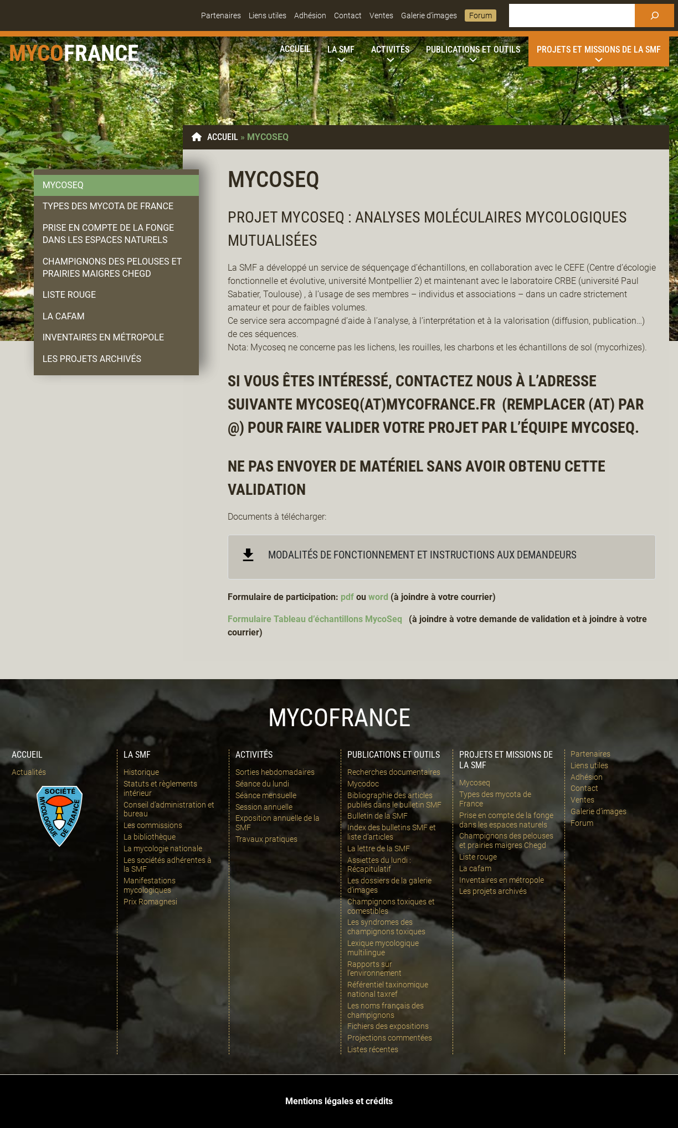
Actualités (29, 772)
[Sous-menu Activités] (390, 50)
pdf (347, 597)
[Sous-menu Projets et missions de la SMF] (599, 50)
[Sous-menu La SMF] (341, 50)
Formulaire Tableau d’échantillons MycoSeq (315, 619)
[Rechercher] (654, 15)
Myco (36, 53)
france (101, 53)
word (378, 597)
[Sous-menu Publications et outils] (473, 50)
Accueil (222, 137)
